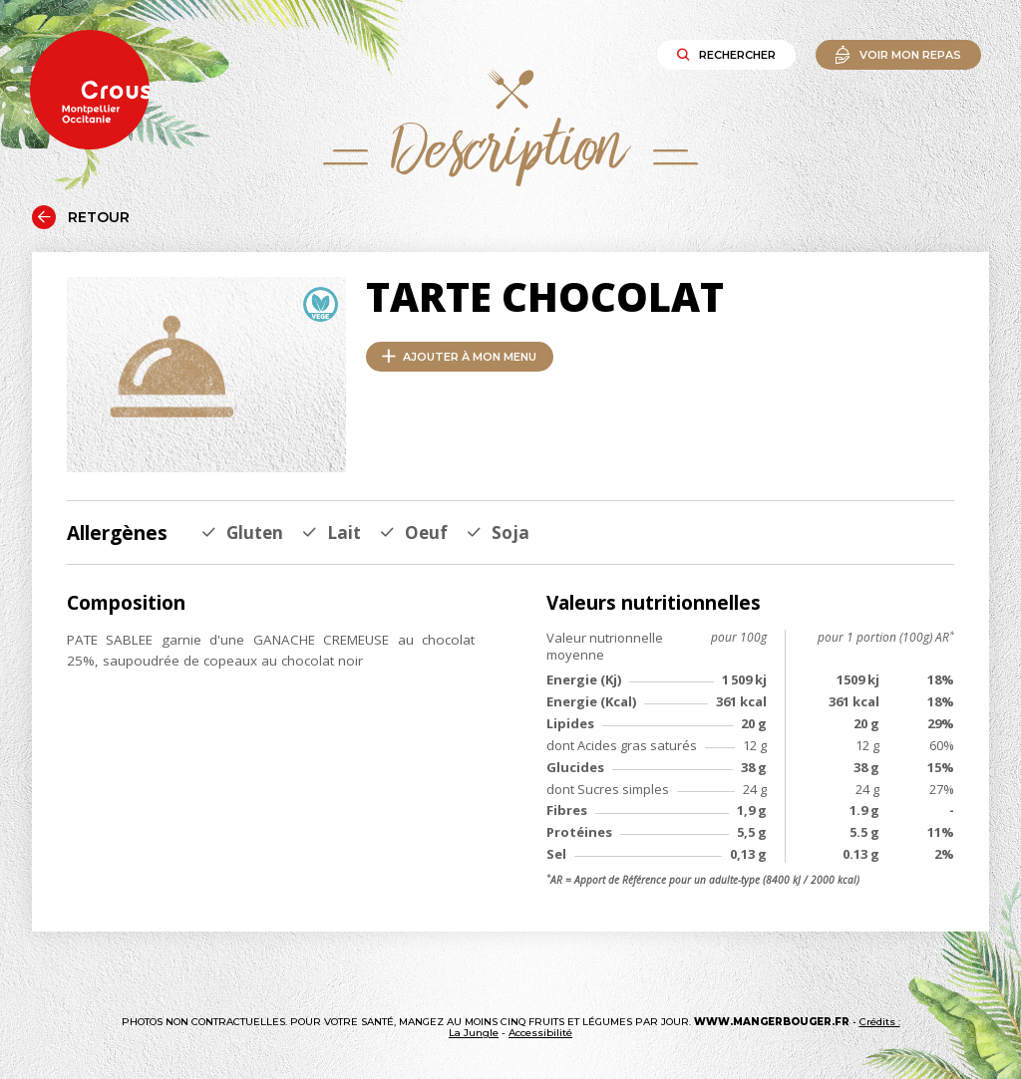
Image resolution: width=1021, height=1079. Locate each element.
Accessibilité (540, 1032)
